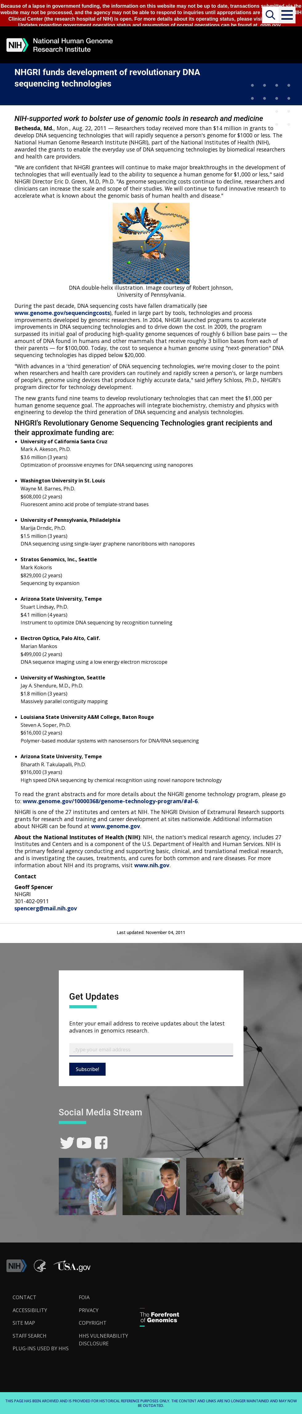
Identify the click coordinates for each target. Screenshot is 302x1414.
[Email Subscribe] (151, 1049)
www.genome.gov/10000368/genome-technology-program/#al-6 (110, 801)
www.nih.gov (151, 865)
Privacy (89, 1310)
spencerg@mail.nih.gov (45, 908)
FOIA (84, 1297)
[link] (67, 1142)
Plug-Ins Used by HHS (41, 1348)
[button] (287, 14)
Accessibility (30, 1310)
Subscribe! (87, 1069)
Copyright (93, 1322)
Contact (24, 1297)
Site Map (24, 1322)
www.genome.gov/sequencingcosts (62, 312)
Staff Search (29, 1335)
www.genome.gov (115, 826)
